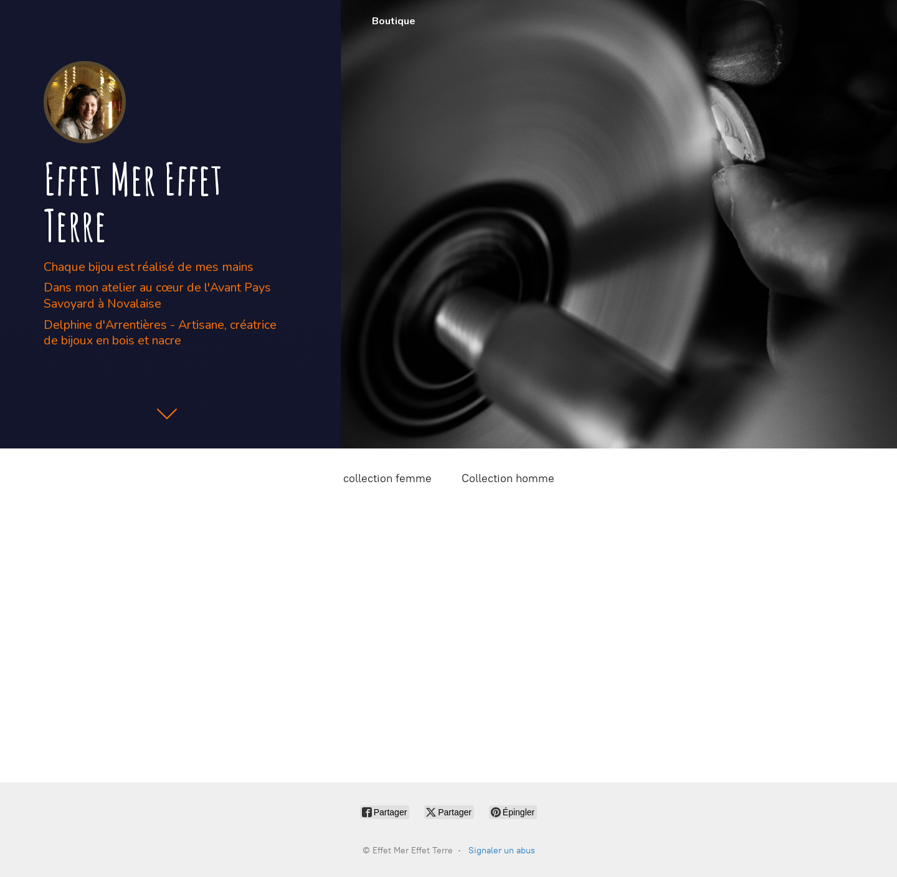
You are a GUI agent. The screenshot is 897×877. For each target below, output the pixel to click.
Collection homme (508, 478)
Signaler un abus (501, 850)
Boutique (393, 21)
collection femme (387, 478)
